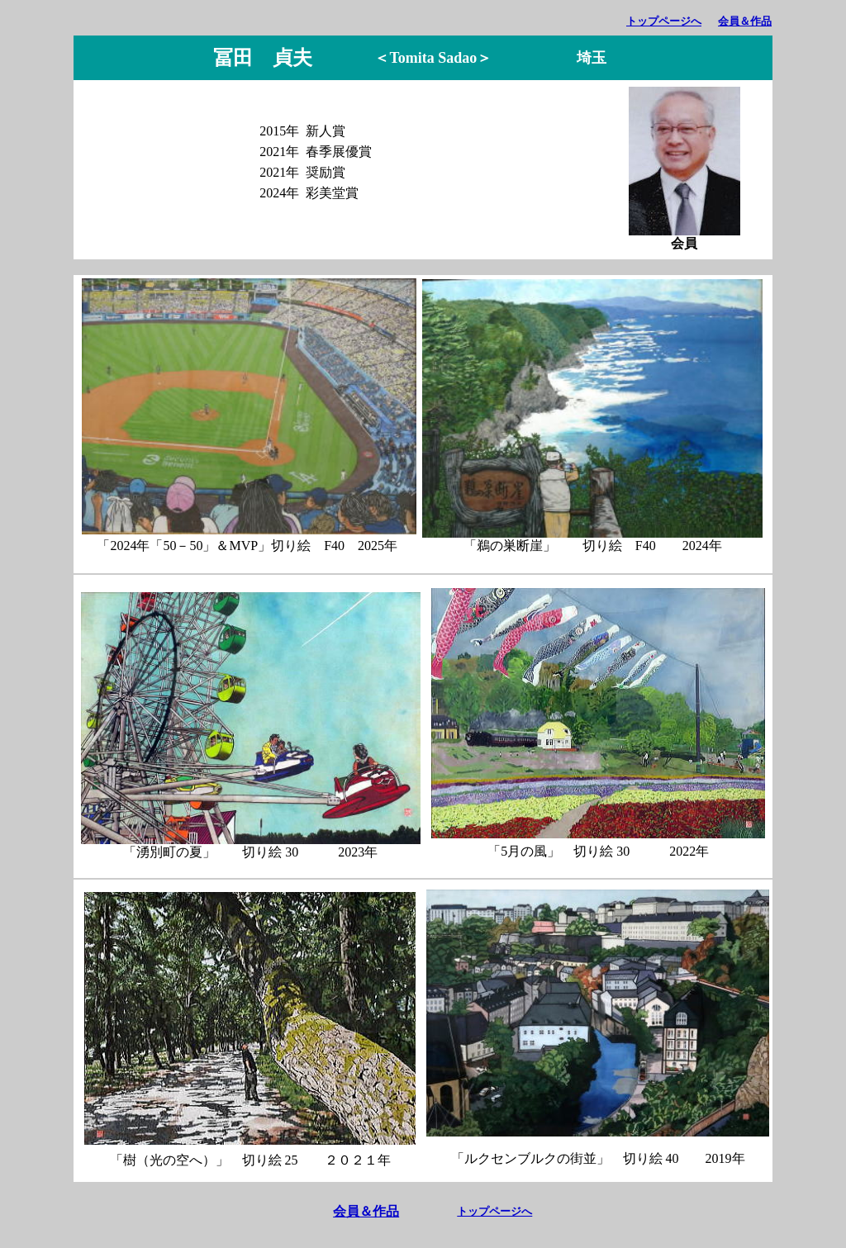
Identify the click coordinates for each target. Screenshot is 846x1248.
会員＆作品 (745, 21)
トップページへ (663, 21)
